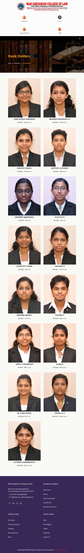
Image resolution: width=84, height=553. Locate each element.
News (9, 537)
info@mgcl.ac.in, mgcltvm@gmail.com (22, 497)
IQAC (44, 520)
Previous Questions (14, 524)
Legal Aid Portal (24, 33)
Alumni (45, 494)
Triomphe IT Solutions (60, 550)
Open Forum (47, 490)
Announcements (13, 533)
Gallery (45, 528)
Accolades (17, 63)
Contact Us (46, 537)
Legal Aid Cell (47, 502)
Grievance (24, 21)
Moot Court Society (49, 498)
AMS (59, 33)
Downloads (11, 520)
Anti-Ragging (47, 524)
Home (10, 63)
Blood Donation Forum (50, 507)
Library (60, 21)
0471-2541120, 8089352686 (18, 494)
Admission (46, 533)
